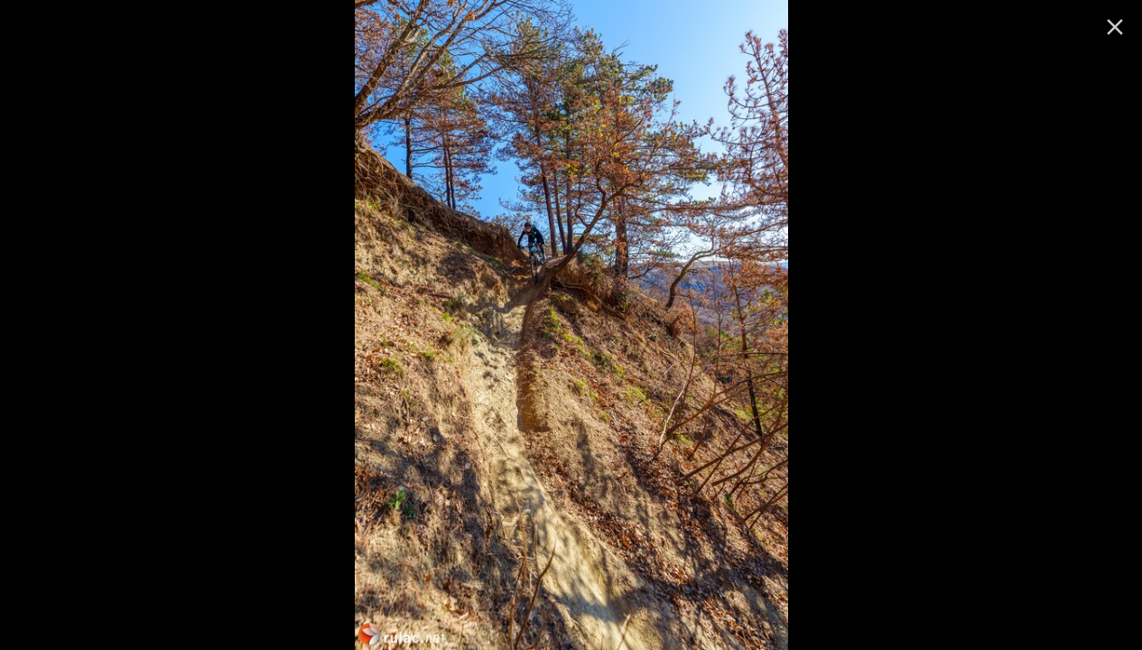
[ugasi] (1115, 27)
